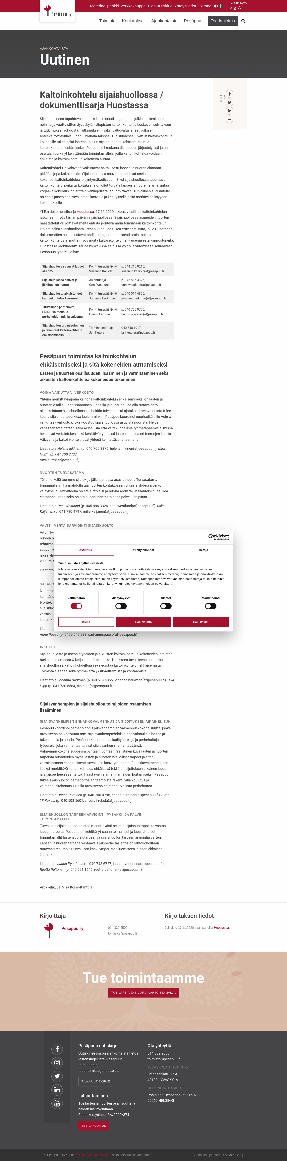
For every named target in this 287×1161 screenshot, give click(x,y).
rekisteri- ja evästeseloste (93, 1155)
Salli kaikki (200, 622)
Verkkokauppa (133, 6)
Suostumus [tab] (84, 550)
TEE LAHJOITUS (94, 1125)
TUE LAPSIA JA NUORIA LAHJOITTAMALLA (143, 992)
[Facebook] (229, 94)
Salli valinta (143, 622)
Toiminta (107, 20)
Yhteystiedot (185, 6)
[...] (229, 119)
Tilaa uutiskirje (160, 6)
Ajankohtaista (164, 20)
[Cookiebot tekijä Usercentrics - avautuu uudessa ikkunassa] (211, 537)
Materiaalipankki (104, 6)
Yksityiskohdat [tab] (143, 550)
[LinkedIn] (229, 111)
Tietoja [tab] (203, 550)
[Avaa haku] (243, 21)
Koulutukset (133, 20)
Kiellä (86, 622)
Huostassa (85, 212)
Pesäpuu (57, 11)
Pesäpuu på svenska (221, 6)
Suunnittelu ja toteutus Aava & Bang (218, 1155)
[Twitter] (229, 102)
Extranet (205, 6)
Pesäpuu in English (216, 6)
